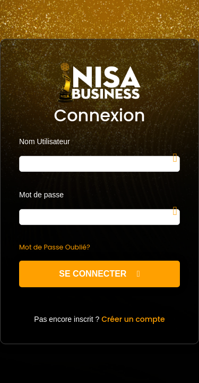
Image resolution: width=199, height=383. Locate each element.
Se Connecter (99, 273)
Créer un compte (133, 319)
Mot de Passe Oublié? (54, 247)
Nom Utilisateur (44, 141)
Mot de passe (41, 194)
